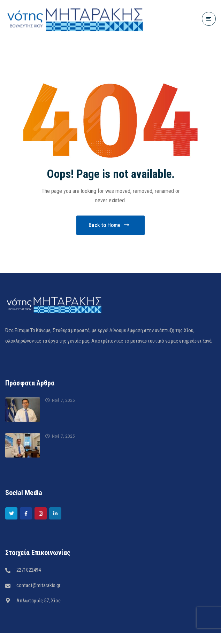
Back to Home (109, 225)
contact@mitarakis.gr (38, 585)
